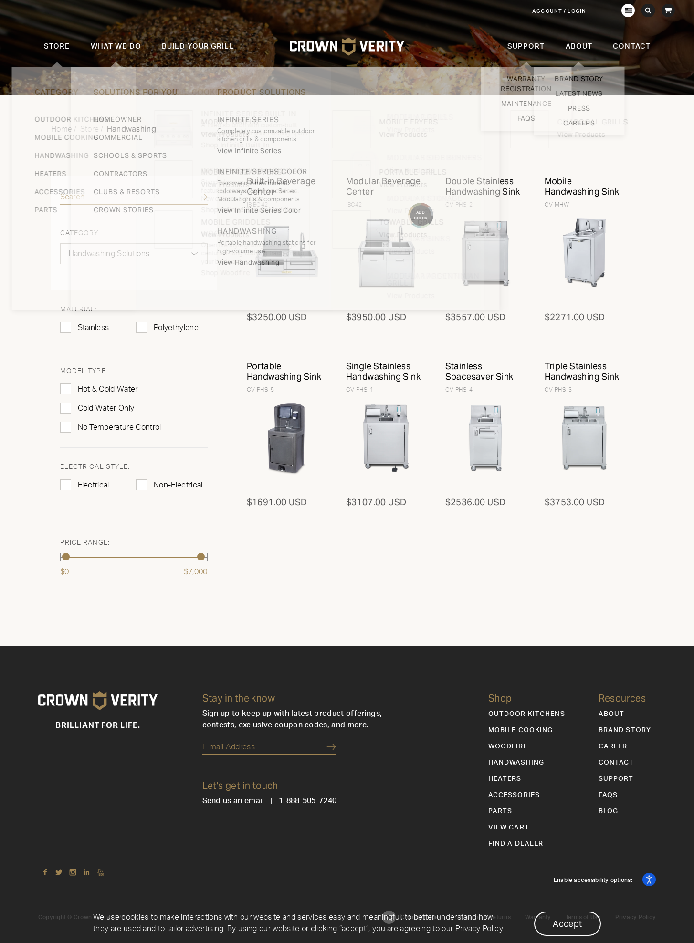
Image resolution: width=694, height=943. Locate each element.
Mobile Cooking (520, 730)
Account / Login (559, 11)
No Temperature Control (119, 427)
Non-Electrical (178, 485)
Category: (80, 233)
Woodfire (508, 746)
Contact (632, 46)
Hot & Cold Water (108, 389)
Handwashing (516, 762)
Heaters (505, 779)
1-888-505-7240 (307, 801)
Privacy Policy (479, 929)
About (579, 46)
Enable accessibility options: (594, 880)
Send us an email (233, 801)
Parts (500, 811)
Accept (567, 923)
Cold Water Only (106, 408)
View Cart (508, 827)
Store (57, 46)
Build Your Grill (198, 46)
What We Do (116, 46)
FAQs (608, 795)
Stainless (93, 328)
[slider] (66, 556)
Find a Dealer (516, 843)
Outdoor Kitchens (526, 714)
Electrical (93, 485)
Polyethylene (176, 328)
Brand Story (625, 730)
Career (613, 746)
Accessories (514, 795)
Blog (608, 811)
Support (526, 46)
